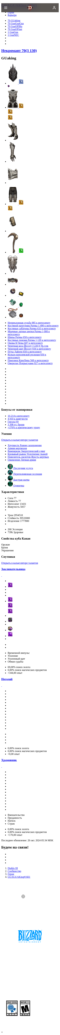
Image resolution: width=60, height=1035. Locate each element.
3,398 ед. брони (16, 424)
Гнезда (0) (13, 421)
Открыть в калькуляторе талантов (19, 439)
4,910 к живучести (18, 418)
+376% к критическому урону (24, 427)
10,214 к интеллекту (18, 416)
